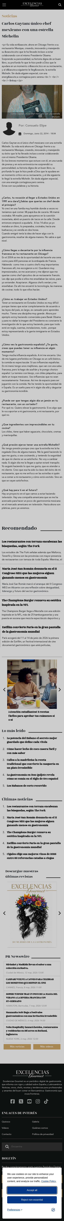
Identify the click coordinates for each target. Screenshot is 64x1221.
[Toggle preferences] (14, 1210)
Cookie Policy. (48, 1181)
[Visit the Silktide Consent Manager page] (53, 1209)
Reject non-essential (32, 1199)
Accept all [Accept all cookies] (32, 1190)
